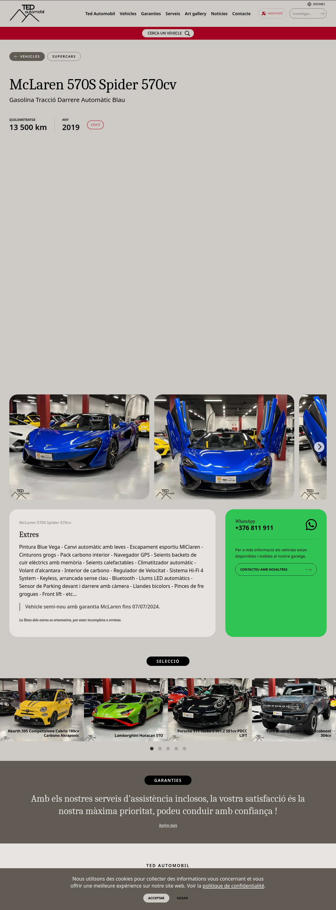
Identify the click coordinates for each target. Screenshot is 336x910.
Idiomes (316, 4)
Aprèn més (168, 825)
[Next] (319, 447)
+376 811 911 (254, 527)
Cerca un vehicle (169, 33)
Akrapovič (272, 13)
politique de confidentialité (233, 885)
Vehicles (27, 56)
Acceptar (156, 898)
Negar (182, 898)
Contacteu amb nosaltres (276, 569)
